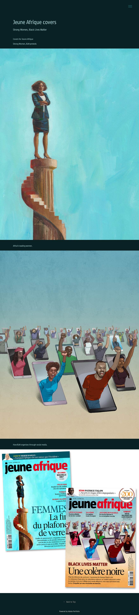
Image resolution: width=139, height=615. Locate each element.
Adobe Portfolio (74, 611)
